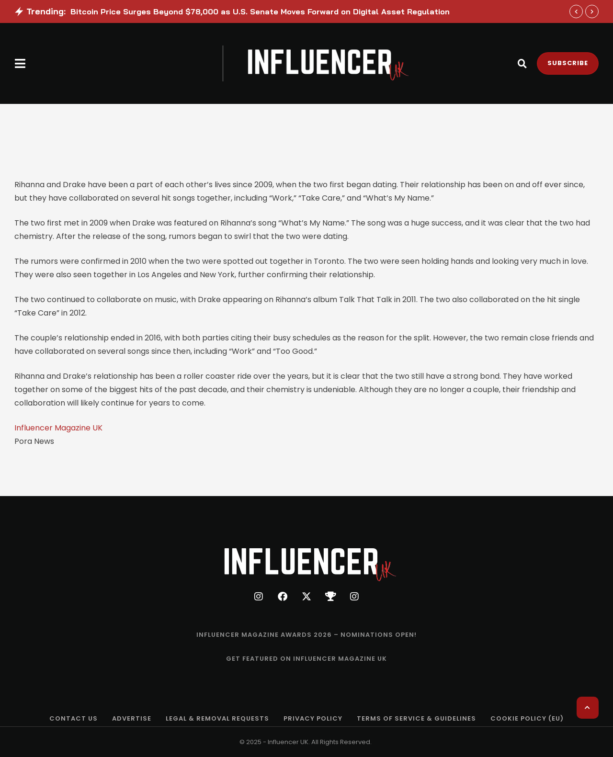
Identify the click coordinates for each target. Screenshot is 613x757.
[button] (20, 63)
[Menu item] (306, 635)
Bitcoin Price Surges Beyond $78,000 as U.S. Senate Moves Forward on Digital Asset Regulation (260, 11)
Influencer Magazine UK (58, 427)
